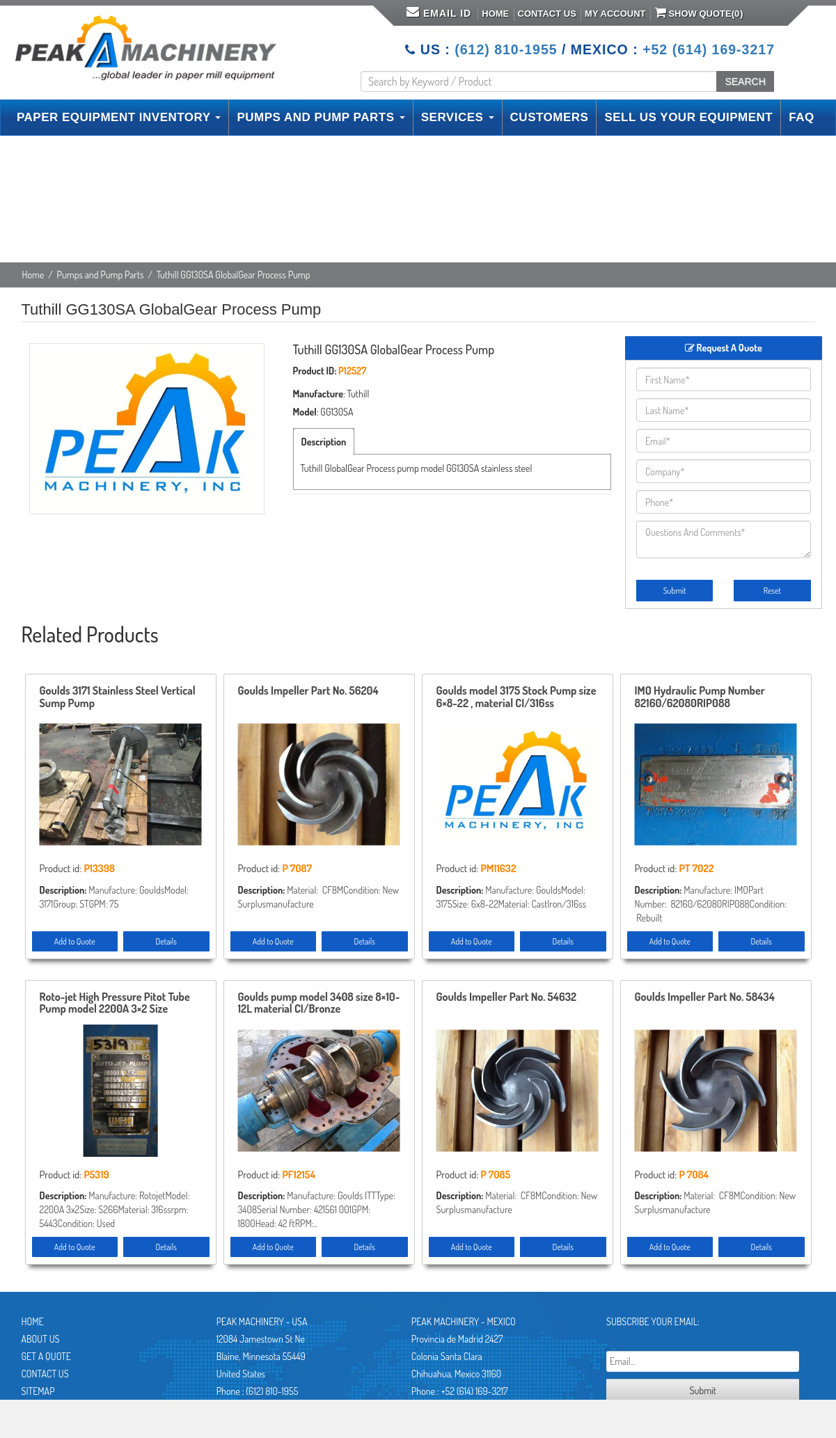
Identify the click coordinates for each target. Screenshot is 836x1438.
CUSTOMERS (549, 117)
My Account (615, 13)
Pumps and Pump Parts (100, 275)
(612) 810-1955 (506, 49)
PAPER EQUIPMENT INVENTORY (119, 117)
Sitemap (38, 1391)
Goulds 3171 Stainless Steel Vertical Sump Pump (118, 697)
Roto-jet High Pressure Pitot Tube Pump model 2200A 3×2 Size (115, 1003)
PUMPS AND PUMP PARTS (320, 117)
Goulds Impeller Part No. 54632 (506, 997)
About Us (41, 1339)
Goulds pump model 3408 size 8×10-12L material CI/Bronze (319, 1003)
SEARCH (745, 81)
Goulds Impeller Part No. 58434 (705, 997)
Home (495, 13)
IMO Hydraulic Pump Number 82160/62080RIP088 (700, 697)
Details (166, 941)
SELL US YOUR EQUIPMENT (688, 117)
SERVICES (457, 117)
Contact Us (547, 13)
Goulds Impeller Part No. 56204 (308, 691)
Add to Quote (74, 941)
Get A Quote (46, 1356)
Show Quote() (698, 12)
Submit (674, 590)
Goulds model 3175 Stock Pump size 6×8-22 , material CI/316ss (516, 697)
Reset (772, 590)
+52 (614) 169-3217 (708, 49)
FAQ (801, 117)
